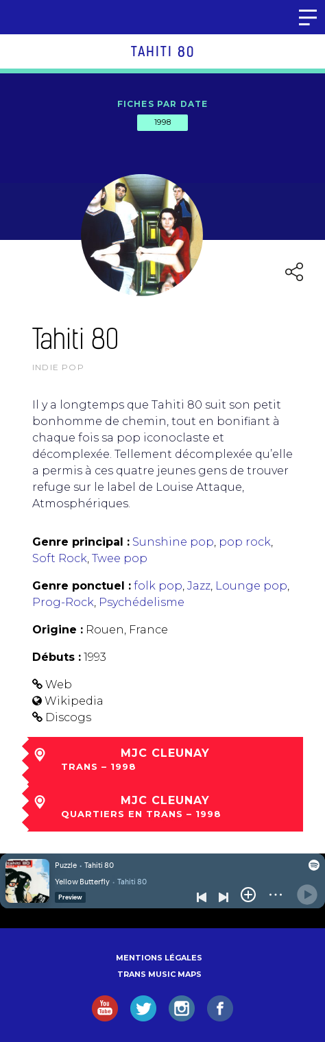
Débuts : (56, 657)
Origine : (57, 629)
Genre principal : (81, 541)
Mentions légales (159, 957)
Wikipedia (74, 700)
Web (58, 684)
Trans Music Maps (159, 974)
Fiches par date (162, 104)
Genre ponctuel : (81, 585)
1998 (162, 122)
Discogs (68, 717)
